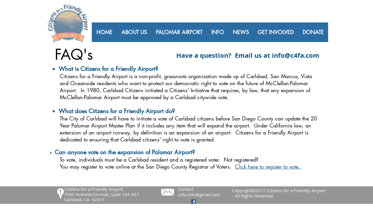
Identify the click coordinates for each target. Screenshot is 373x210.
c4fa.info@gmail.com (199, 194)
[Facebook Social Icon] (193, 201)
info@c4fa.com (295, 55)
